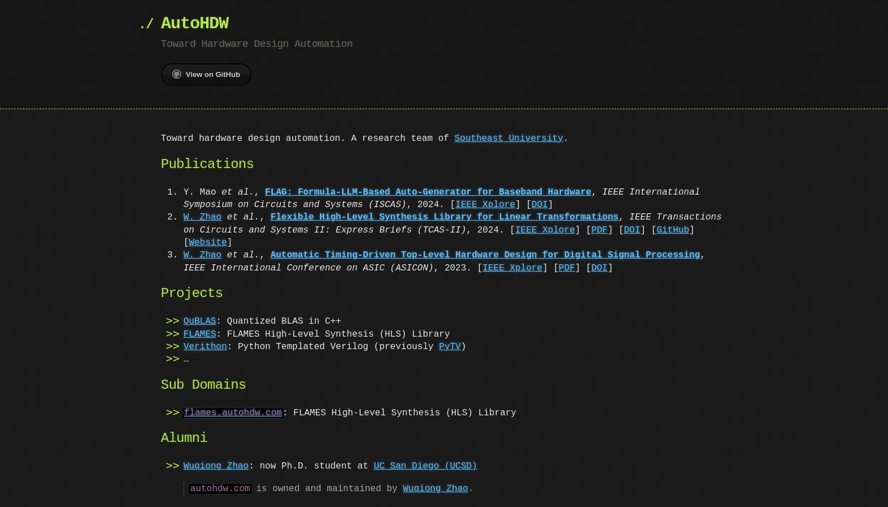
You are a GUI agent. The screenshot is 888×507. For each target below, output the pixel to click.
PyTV (449, 347)
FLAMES (199, 334)
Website (208, 243)
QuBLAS (199, 321)
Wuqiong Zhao (216, 466)
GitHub (672, 230)
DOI (539, 205)
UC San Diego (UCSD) (425, 466)
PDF (599, 230)
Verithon (205, 347)
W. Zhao (202, 217)
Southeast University (508, 138)
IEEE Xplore (485, 205)
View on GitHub (206, 74)
